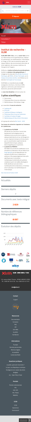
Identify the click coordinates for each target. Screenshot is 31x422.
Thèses (3, 42)
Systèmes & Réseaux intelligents (13, 112)
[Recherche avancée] (28, 11)
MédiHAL (15, 395)
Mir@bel (15, 372)
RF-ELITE (6, 110)
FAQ (15, 324)
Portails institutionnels (15, 385)
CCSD (15, 405)
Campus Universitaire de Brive (9, 78)
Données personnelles (15, 347)
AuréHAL (15, 332)
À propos (15, 345)
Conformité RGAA (15, 355)
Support (15, 300)
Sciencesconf (15, 410)
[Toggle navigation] (29, 2)
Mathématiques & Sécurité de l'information (16, 118)
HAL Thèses (15, 393)
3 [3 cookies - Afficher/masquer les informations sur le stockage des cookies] (29, 420)
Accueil (3, 36)
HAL (15, 388)
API (15, 327)
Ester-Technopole (19, 76)
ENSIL (11, 76)
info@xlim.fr (16, 287)
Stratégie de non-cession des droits (15, 370)
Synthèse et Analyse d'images (12, 116)
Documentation (15, 319)
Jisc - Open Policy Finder (15, 375)
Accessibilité (15, 352)
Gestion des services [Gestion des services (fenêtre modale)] (23, 420)
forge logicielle (8, 152)
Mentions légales (15, 350)
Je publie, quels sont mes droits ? (15, 365)
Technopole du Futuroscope (13, 80)
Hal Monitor (15, 335)
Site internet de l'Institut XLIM (9, 173)
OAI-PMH (15, 330)
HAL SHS (15, 390)
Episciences (15, 408)
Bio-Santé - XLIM (20, 121)
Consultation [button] (5, 39)
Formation (15, 322)
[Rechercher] (3, 11)
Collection (16, 7)
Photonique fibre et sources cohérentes (15, 114)
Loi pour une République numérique (15, 367)
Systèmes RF (7, 108)
